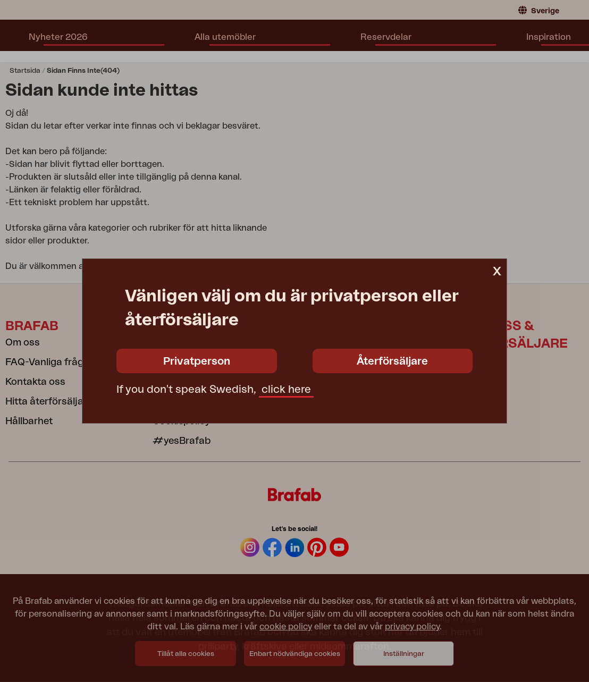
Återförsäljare (392, 361)
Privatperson (196, 361)
